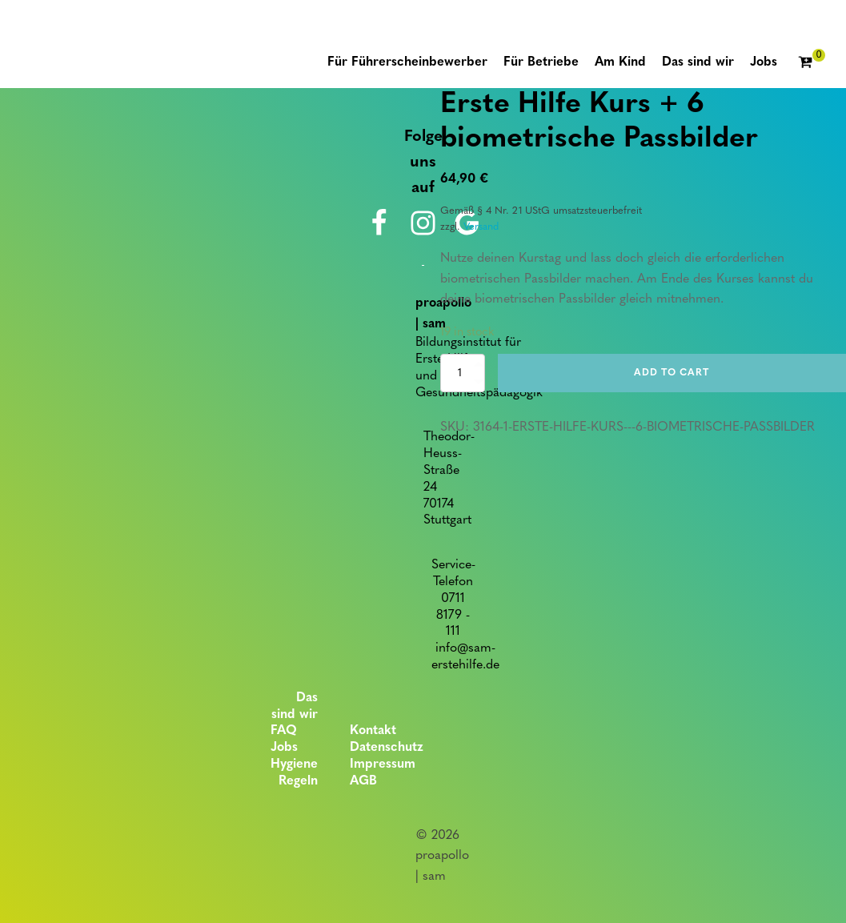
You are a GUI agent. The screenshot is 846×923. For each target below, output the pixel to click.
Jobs (284, 747)
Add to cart (671, 373)
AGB (363, 781)
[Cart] (811, 63)
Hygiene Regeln (294, 773)
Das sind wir (294, 706)
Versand (481, 227)
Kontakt (373, 730)
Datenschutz (386, 747)
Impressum (382, 764)
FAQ (284, 730)
